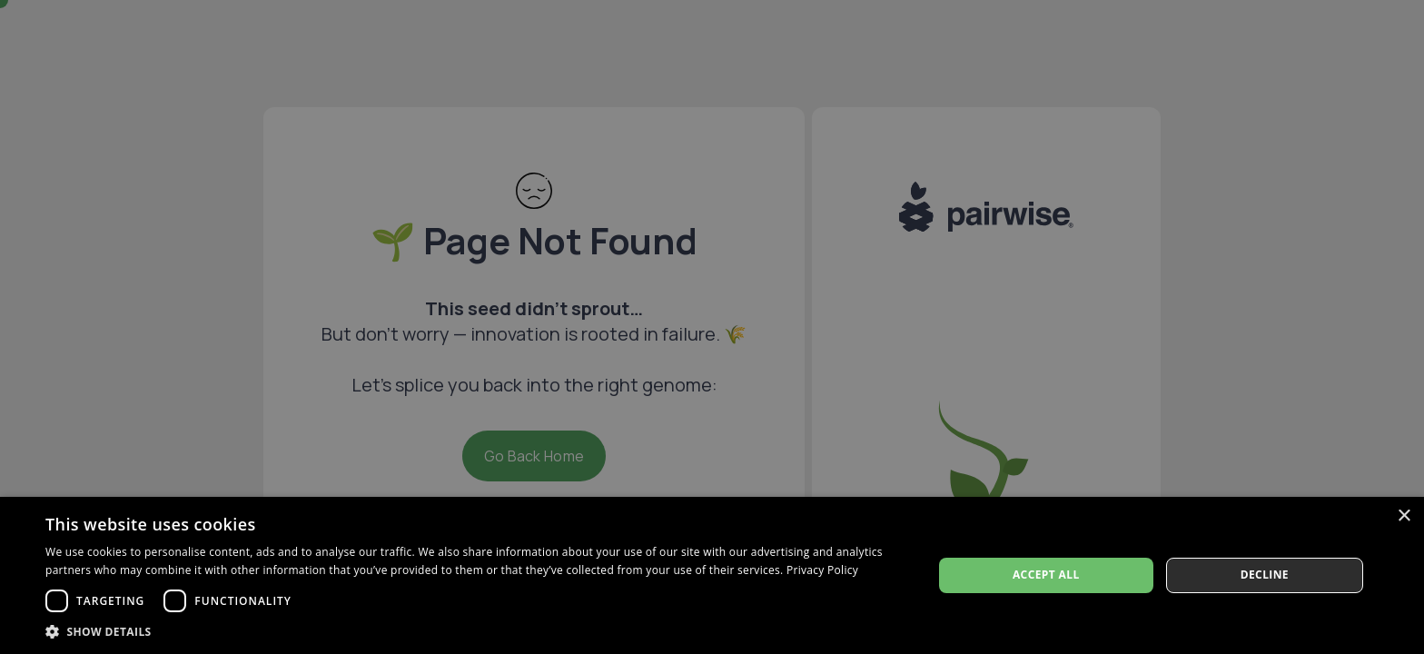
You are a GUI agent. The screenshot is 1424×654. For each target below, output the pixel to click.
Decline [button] (1265, 574)
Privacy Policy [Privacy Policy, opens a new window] (822, 570)
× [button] (1403, 516)
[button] (475, 631)
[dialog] (712, 575)
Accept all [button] (1046, 574)
